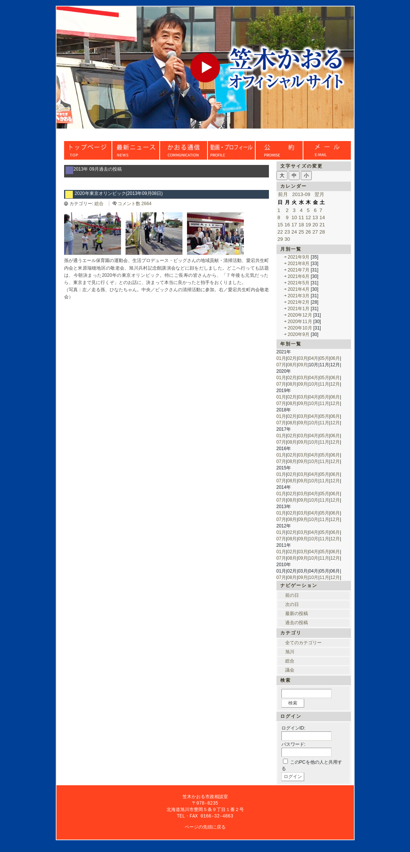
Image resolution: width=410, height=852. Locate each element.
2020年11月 (300, 321)
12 (308, 217)
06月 (335, 358)
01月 (281, 358)
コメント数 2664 (135, 203)
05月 (324, 358)
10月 (313, 384)
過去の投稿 (296, 622)
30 (287, 239)
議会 (289, 670)
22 (280, 232)
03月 (302, 358)
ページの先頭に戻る (205, 828)
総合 (99, 203)
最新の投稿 (296, 613)
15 (280, 225)
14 (322, 217)
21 (322, 225)
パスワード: (293, 744)
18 (301, 225)
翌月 (319, 194)
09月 (302, 364)
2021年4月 (298, 289)
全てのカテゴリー (303, 642)
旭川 (289, 651)
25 (301, 232)
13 (315, 217)
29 (280, 239)
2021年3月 (298, 295)
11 (301, 217)
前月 (283, 194)
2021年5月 (298, 283)
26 (308, 232)
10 (294, 217)
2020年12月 (300, 315)
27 (315, 232)
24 (294, 232)
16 (287, 225)
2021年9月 (298, 257)
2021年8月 (298, 263)
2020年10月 (300, 328)
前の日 (292, 595)
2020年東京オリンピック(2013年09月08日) (119, 193)
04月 (313, 358)
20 (315, 225)
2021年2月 (298, 302)
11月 (324, 384)
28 (322, 232)
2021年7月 (298, 270)
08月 (292, 364)
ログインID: (293, 728)
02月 (292, 358)
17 (294, 225)
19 (308, 225)
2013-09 (301, 194)
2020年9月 (298, 334)
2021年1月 (298, 308)
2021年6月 (298, 276)
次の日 (292, 604)
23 (287, 232)
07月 (281, 364)
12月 (335, 384)
